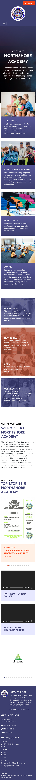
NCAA (5, 741)
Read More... (8, 557)
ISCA (4, 752)
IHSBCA (6, 749)
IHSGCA (6, 760)
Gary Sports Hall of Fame (11, 766)
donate (30, 3)
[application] (18, 580)
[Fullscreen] (32, 588)
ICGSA (5, 758)
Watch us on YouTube (19, 709)
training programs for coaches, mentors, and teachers (17, 173)
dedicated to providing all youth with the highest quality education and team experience (17, 128)
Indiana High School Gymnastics (14, 763)
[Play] (4, 588)
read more (7, 320)
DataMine (8, 777)
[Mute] (29, 588)
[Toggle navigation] (4, 23)
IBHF (4, 755)
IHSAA (5, 747)
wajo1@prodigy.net (10, 725)
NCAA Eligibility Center (11, 744)
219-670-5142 (8, 729)
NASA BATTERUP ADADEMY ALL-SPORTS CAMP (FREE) (17, 552)
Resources (4, 773)
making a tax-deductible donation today (14, 271)
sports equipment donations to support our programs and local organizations (16, 228)
